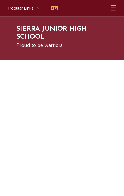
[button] (24, 8)
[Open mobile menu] (113, 8)
